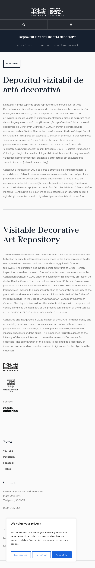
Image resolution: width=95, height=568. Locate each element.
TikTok (7, 468)
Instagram (9, 456)
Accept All (62, 554)
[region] (41, 540)
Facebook (8, 462)
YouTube (8, 450)
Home (20, 45)
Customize (20, 554)
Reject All (41, 554)
